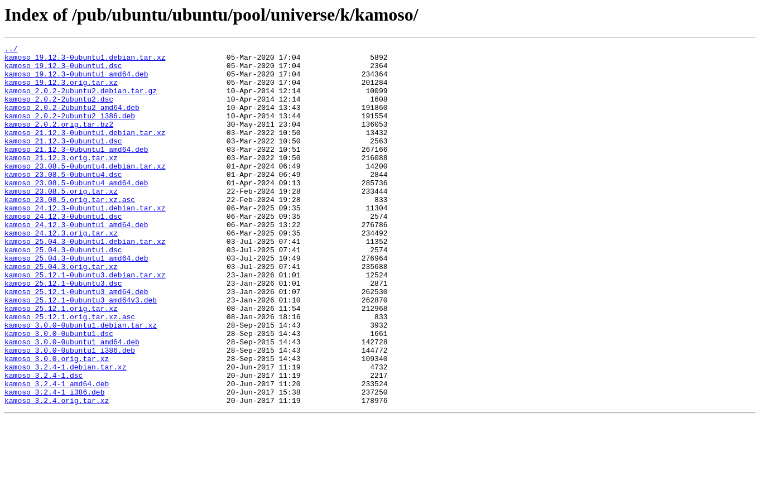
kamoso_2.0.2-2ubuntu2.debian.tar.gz (80, 100)
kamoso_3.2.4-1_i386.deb (54, 462)
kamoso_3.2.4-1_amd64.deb (56, 452)
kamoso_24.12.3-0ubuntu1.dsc (63, 251)
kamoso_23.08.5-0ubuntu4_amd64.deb (76, 211)
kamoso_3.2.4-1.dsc (43, 442)
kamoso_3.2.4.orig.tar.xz (56, 472)
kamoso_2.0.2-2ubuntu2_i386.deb (69, 131)
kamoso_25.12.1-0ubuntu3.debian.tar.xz (85, 321)
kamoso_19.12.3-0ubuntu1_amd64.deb (76, 80)
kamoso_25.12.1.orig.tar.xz (61, 362)
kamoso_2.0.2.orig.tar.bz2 (58, 141)
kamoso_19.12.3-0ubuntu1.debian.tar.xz (85, 60)
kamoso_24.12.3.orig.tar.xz (61, 271)
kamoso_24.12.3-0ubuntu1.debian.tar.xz (85, 241)
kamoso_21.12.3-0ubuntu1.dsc (63, 161)
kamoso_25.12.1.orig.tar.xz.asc (69, 372)
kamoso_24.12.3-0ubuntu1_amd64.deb (76, 261)
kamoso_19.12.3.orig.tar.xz (61, 90)
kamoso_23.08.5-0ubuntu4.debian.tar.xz (85, 191)
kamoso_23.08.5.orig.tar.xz (61, 221)
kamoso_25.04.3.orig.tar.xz (61, 311)
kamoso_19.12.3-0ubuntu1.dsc (63, 70)
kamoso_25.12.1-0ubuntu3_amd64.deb (76, 342)
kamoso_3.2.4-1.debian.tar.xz (65, 432)
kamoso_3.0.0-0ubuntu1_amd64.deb (72, 402)
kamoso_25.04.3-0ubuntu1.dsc (63, 291)
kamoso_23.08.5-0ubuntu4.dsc (63, 201)
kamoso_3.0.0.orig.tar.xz (56, 422)
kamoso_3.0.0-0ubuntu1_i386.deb (69, 412)
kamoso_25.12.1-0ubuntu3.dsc (63, 331)
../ (10, 50)
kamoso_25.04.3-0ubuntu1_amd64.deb (76, 301)
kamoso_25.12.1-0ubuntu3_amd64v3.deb (80, 352)
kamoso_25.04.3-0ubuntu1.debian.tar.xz (85, 281)
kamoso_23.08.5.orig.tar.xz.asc (69, 231)
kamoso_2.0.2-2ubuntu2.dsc (58, 110)
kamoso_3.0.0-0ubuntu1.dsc (58, 392)
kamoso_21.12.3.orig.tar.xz (61, 181)
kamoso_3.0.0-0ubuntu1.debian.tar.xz (80, 382)
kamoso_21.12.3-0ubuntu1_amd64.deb (76, 171)
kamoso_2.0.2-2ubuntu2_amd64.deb (72, 121)
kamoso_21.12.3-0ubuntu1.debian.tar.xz (85, 151)
